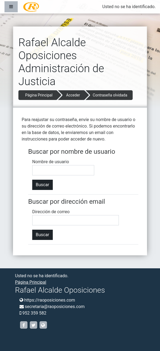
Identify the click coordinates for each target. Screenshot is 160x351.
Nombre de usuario (50, 161)
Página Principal (39, 95)
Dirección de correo (51, 211)
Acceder (73, 95)
